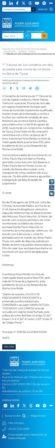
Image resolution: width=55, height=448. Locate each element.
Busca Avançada (35, 31)
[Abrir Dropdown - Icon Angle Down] (33, 9)
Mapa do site (38, 415)
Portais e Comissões (14, 9)
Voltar (9, 346)
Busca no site (15, 416)
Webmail (43, 9)
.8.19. (27, 35)
